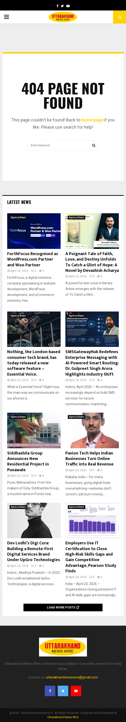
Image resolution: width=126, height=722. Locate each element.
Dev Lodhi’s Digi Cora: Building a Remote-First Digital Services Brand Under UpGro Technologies (33, 551)
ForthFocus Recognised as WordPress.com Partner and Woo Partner (32, 259)
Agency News (18, 217)
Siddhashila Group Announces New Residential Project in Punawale (28, 462)
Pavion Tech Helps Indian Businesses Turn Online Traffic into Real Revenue (89, 459)
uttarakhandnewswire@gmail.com (72, 677)
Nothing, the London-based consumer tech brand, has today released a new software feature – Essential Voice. (33, 363)
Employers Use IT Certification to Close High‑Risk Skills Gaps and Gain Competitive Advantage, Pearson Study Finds (90, 557)
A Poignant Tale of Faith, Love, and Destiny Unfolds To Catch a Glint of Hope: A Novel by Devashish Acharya (92, 262)
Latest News (19, 202)
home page (92, 119)
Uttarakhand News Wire (63, 717)
